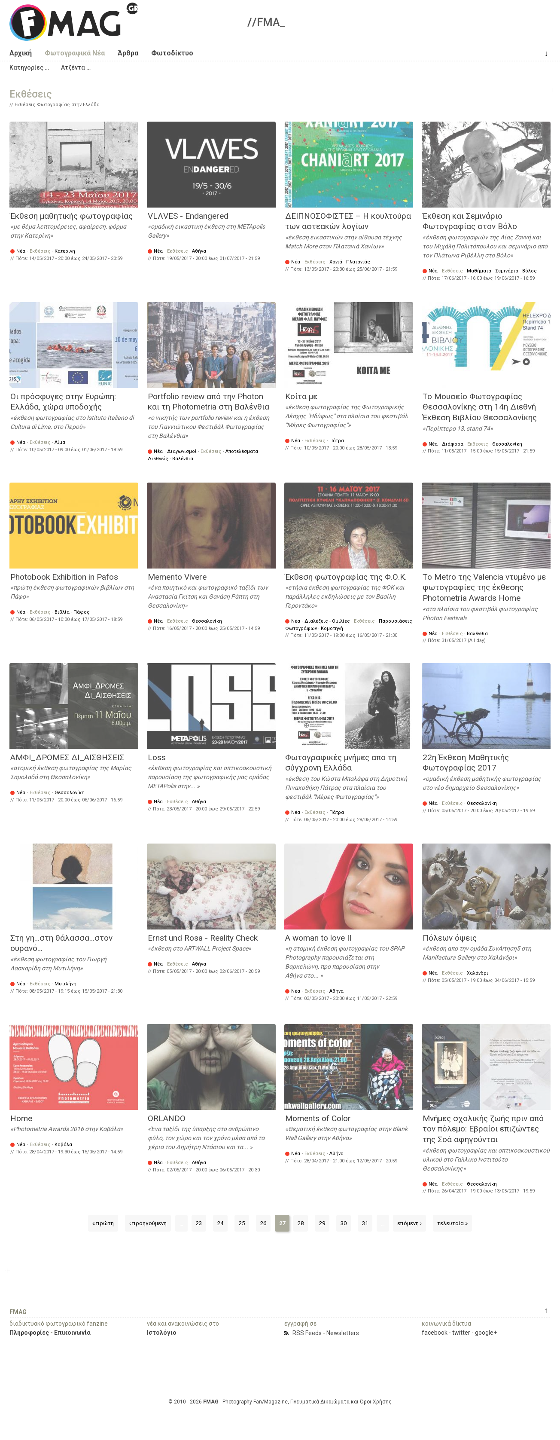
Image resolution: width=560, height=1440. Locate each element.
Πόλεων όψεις (450, 938)
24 (220, 1223)
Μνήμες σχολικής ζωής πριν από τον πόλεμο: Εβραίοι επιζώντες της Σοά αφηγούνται (483, 1128)
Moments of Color (318, 1118)
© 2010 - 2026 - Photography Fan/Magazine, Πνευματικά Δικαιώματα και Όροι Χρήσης (280, 1402)
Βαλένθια (182, 459)
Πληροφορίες (29, 1332)
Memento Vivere (177, 577)
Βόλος (529, 271)
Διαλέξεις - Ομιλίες (327, 621)
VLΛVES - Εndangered (188, 216)
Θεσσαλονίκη (507, 444)
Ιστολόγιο (162, 1332)
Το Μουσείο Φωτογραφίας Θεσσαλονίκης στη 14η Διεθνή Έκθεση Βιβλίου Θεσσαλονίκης (480, 406)
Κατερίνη (65, 251)
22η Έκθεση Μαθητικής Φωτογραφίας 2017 (466, 762)
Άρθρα (128, 53)
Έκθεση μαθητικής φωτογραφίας (71, 216)
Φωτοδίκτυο (172, 53)
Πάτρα (336, 440)
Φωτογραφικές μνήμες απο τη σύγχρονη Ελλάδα (340, 762)
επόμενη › (409, 1223)
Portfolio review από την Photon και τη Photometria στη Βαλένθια (208, 401)
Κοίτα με (301, 396)
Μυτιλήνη (65, 984)
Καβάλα (63, 1144)
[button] (29, 67)
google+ (486, 1332)
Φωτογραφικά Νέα (75, 53)
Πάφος (81, 612)
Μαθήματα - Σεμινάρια (492, 271)
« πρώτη (103, 1223)
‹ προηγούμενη (148, 1223)
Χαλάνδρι (477, 973)
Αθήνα (199, 251)
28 (301, 1223)
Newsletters (342, 1333)
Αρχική (20, 53)
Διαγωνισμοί (182, 451)
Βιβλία (62, 612)
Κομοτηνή (332, 628)
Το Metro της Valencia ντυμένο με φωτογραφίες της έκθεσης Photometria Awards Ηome (484, 587)
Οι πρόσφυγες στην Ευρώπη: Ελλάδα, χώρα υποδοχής (63, 401)
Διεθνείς (158, 459)
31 (365, 1223)
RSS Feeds (307, 1333)
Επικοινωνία (72, 1332)
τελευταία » (452, 1223)
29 (322, 1223)
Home (21, 1118)
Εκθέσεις (40, 251)
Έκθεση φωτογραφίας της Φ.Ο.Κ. (346, 577)
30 (344, 1223)
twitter (461, 1332)
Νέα (20, 251)
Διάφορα (452, 444)
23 (199, 1223)
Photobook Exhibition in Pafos (64, 577)
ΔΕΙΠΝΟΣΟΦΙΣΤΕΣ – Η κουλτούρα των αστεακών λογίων (348, 221)
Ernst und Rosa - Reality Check (203, 938)
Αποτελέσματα (241, 451)
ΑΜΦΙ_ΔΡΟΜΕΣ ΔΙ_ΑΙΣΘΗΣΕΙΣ (67, 757)
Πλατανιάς (358, 262)
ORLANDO (167, 1118)
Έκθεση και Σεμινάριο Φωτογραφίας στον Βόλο (470, 221)
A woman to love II (318, 938)
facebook (434, 1332)
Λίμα (60, 442)
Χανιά (335, 262)
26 (263, 1223)
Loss (157, 757)
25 (242, 1223)
